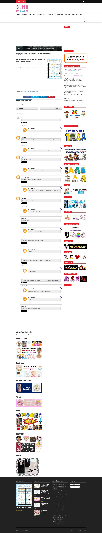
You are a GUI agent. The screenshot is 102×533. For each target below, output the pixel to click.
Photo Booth (60, 484)
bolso (64, 490)
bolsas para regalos (56, 490)
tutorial (60, 521)
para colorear (60, 507)
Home (72, 530)
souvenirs (54, 519)
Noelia (23, 117)
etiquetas (54, 498)
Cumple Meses (59, 14)
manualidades (63, 503)
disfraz (54, 496)
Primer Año (67, 14)
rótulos (54, 513)
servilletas (54, 515)
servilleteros (61, 515)
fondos (61, 498)
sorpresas (59, 517)
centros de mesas (56, 494)
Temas (18, 14)
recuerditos (55, 511)
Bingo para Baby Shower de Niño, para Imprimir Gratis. (33, 67)
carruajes (61, 492)
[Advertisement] (39, 35)
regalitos (61, 511)
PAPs (81, 14)
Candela (23, 157)
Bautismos (24, 14)
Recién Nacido (51, 14)
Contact (84, 530)
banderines (61, 486)
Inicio (19, 48)
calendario (55, 492)
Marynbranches (25, 177)
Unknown (23, 137)
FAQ (75, 530)
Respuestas (24, 125)
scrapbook (60, 513)
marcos (62, 505)
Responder (24, 122)
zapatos (61, 523)
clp (18, 71)
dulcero (59, 496)
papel (54, 507)
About (80, 530)
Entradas (73, 484)
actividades (55, 486)
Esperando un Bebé (41, 14)
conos (63, 494)
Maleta (54, 484)
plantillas (54, 509)
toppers (54, 521)
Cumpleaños (75, 14)
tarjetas (61, 519)
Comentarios (74, 486)
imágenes (62, 500)
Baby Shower (32, 14)
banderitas (55, 488)
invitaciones (55, 503)
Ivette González (31, 128)
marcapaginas (55, 505)
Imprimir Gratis (21, 18)
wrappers (54, 523)
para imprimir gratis (26, 48)
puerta (60, 509)
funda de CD (55, 500)
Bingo (28, 91)
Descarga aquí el (19, 67)
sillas (53, 517)
